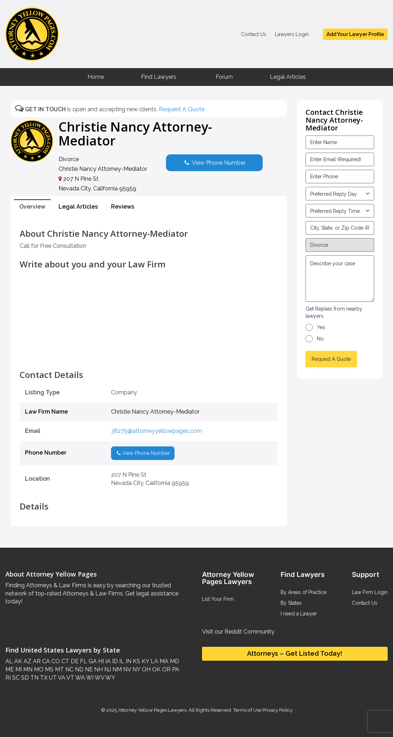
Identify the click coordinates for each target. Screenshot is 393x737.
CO (55, 661)
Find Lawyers (158, 76)
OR (166, 669)
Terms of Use (247, 710)
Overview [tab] (32, 206)
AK (17, 661)
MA (163, 661)
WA (79, 677)
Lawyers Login (292, 34)
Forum (224, 76)
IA (107, 661)
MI (18, 669)
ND (79, 669)
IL (121, 661)
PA (175, 669)
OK (156, 669)
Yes (321, 327)
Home (95, 76)
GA (92, 661)
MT (59, 669)
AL (9, 661)
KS (135, 661)
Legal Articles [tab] (78, 206)
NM (116, 669)
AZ (26, 661)
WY (109, 677)
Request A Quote (182, 109)
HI (100, 661)
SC (15, 677)
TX (43, 677)
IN (127, 661)
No (320, 339)
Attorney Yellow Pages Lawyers (152, 710)
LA (153, 661)
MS (49, 669)
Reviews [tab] (122, 206)
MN (27, 669)
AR (36, 661)
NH (98, 669)
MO (38, 669)
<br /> (149, 355)
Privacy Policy (276, 710)
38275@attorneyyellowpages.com (156, 431)
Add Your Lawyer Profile (355, 34)
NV (126, 669)
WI (89, 677)
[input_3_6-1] (340, 210)
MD (173, 661)
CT (64, 661)
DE (74, 661)
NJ (107, 669)
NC (69, 669)
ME (9, 669)
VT (69, 677)
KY (144, 661)
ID (114, 661)
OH (145, 669)
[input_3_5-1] (340, 193)
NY (135, 669)
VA (61, 677)
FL (83, 661)
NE (88, 669)
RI (8, 677)
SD (24, 677)
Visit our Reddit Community (238, 631)
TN (34, 677)
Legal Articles (288, 76)
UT (52, 677)
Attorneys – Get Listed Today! (294, 653)
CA (45, 661)
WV (99, 677)
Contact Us (253, 34)
